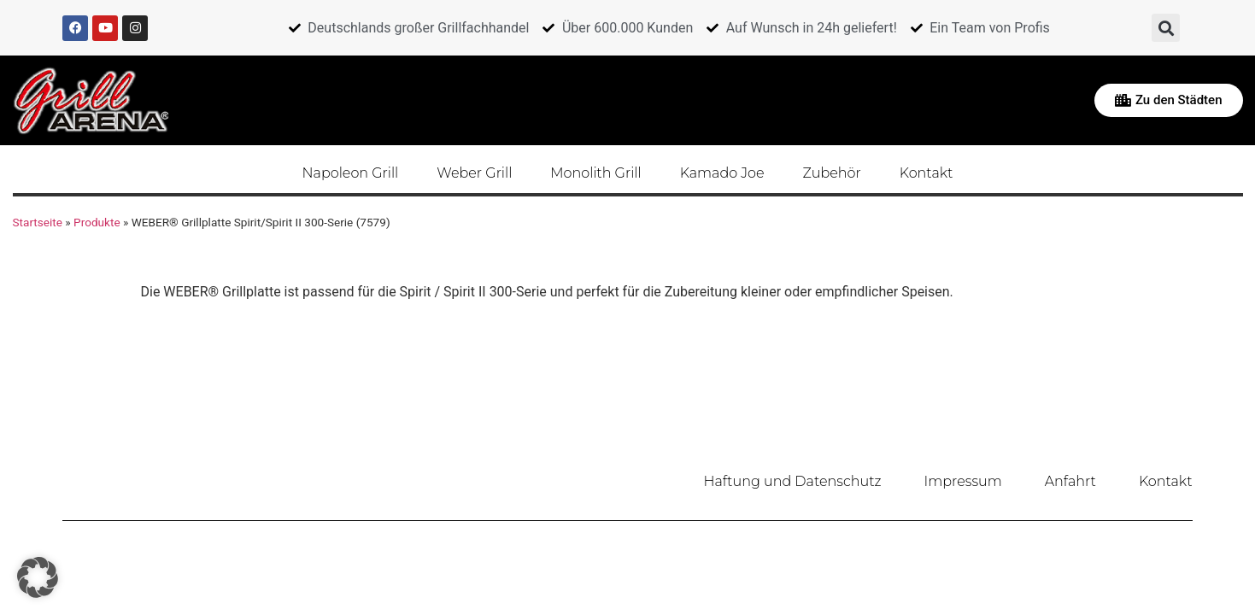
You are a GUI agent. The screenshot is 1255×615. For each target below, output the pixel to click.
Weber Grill (474, 173)
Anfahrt (1070, 481)
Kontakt (926, 173)
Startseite (37, 222)
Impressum (963, 481)
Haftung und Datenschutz (793, 481)
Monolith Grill (595, 173)
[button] (1166, 28)
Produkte (96, 222)
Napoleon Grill (350, 173)
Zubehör (832, 173)
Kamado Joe (722, 173)
